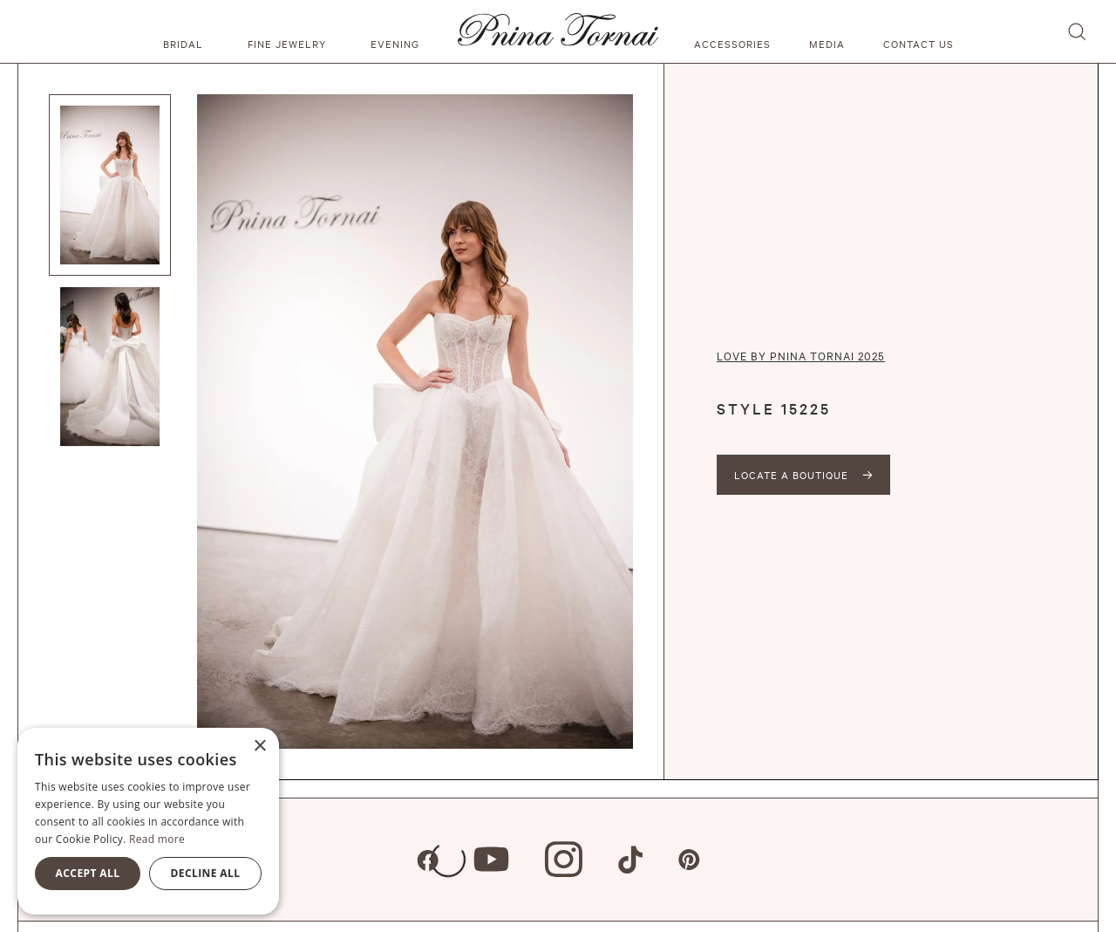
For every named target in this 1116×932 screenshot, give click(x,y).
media (827, 44)
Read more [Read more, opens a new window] (157, 839)
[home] (558, 31)
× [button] (259, 746)
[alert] (148, 821)
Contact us (918, 44)
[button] (185, 31)
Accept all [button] (88, 873)
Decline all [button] (206, 873)
